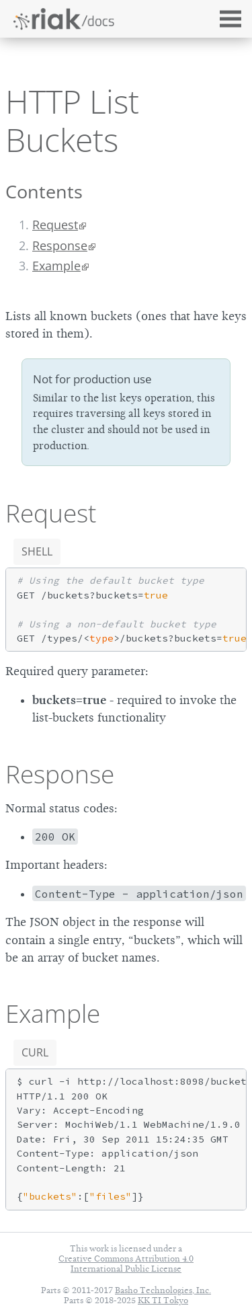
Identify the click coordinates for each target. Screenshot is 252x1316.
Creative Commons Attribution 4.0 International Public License (126, 1263)
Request (55, 225)
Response (59, 245)
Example (56, 266)
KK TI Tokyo (163, 1300)
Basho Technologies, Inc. (163, 1290)
